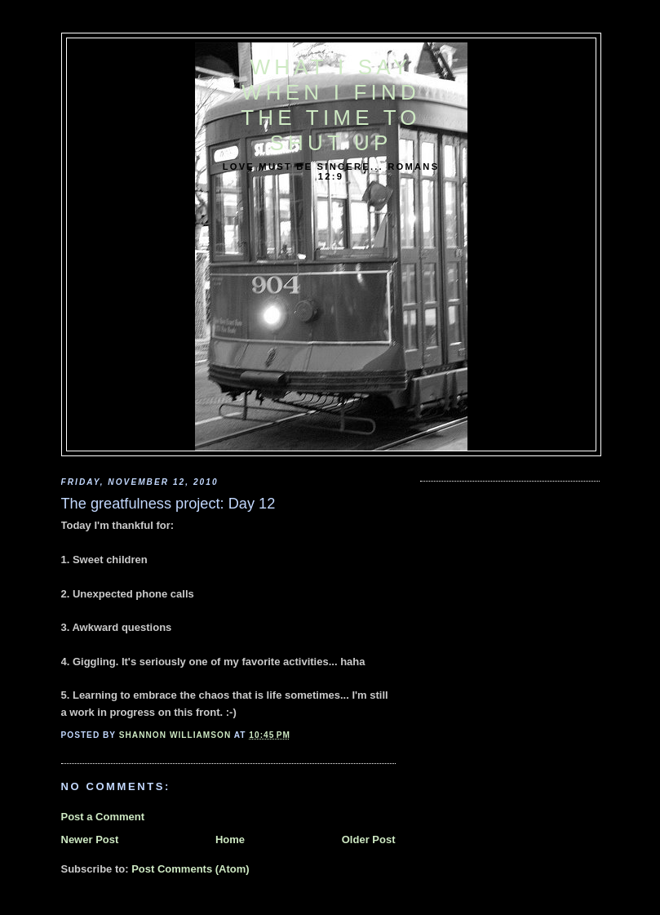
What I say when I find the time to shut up (330, 105)
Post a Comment (103, 817)
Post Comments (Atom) (190, 869)
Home (230, 839)
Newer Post (90, 839)
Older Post (369, 839)
